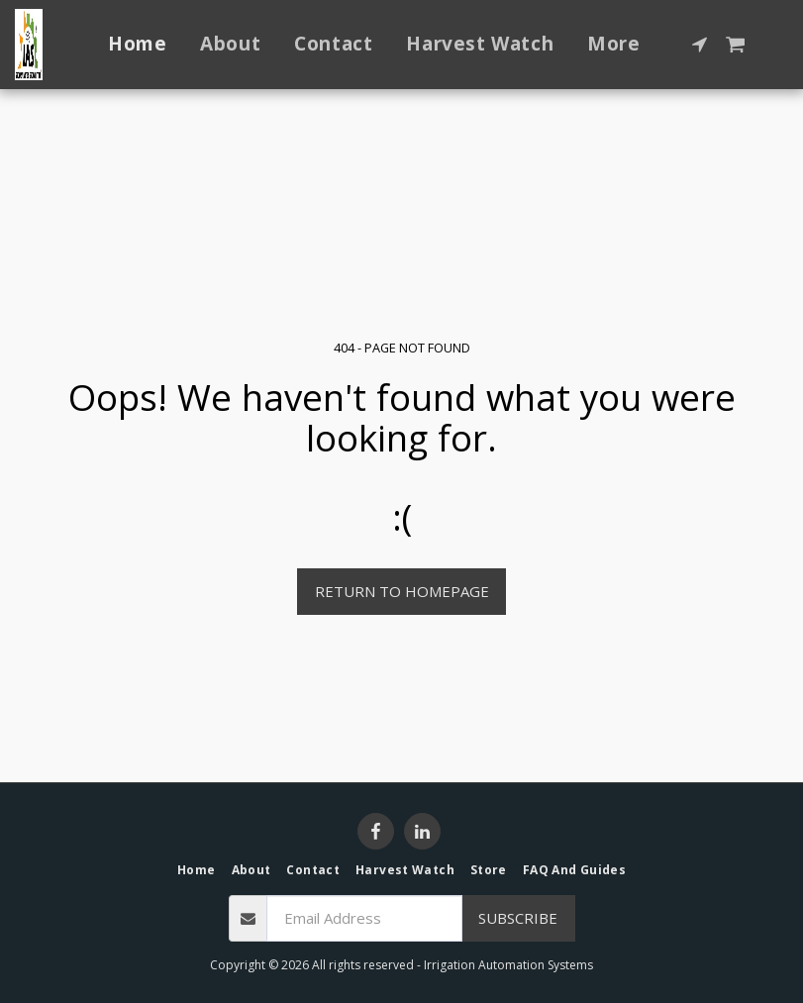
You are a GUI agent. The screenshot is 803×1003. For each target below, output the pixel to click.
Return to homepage (402, 591)
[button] (699, 44)
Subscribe (517, 918)
